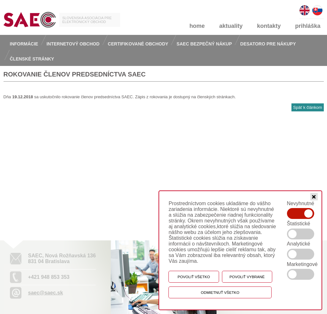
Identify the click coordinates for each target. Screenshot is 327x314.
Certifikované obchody (138, 43)
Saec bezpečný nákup (204, 43)
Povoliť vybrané (247, 277)
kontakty (269, 26)
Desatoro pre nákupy (268, 43)
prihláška (307, 26)
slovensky (317, 7)
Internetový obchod (72, 43)
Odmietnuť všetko (220, 292)
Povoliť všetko (193, 277)
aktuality (230, 26)
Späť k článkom (307, 107)
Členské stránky (32, 58)
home (197, 26)
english (304, 7)
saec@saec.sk (45, 292)
